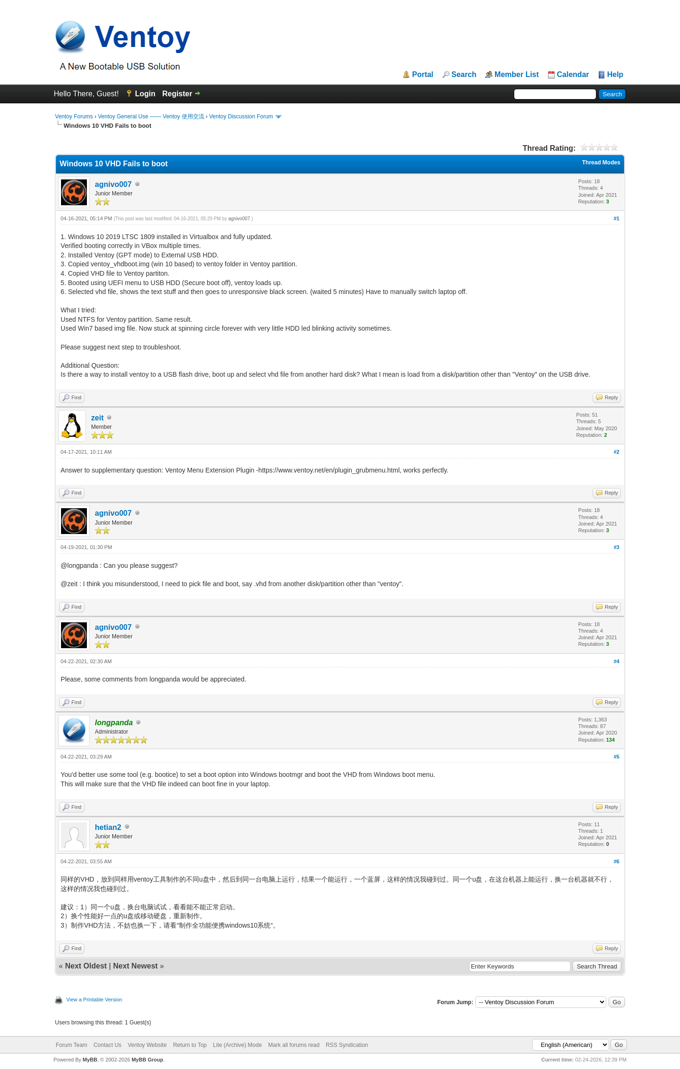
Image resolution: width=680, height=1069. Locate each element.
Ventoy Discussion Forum (241, 116)
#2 (616, 452)
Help (615, 74)
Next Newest (135, 966)
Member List (517, 74)
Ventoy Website (147, 1045)
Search (463, 74)
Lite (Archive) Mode (237, 1045)
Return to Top (190, 1045)
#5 (616, 756)
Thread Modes (601, 162)
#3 (616, 547)
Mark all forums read (293, 1045)
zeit (97, 418)
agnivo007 (113, 184)
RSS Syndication (347, 1045)
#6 (616, 861)
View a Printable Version (94, 999)
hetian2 (108, 827)
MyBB (90, 1059)
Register (177, 94)
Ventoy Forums (74, 116)
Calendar (573, 74)
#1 (616, 218)
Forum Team (71, 1045)
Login (145, 94)
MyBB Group (147, 1059)
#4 (616, 661)
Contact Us (107, 1045)
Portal (422, 74)
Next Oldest (86, 966)
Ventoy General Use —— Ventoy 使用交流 (151, 116)
